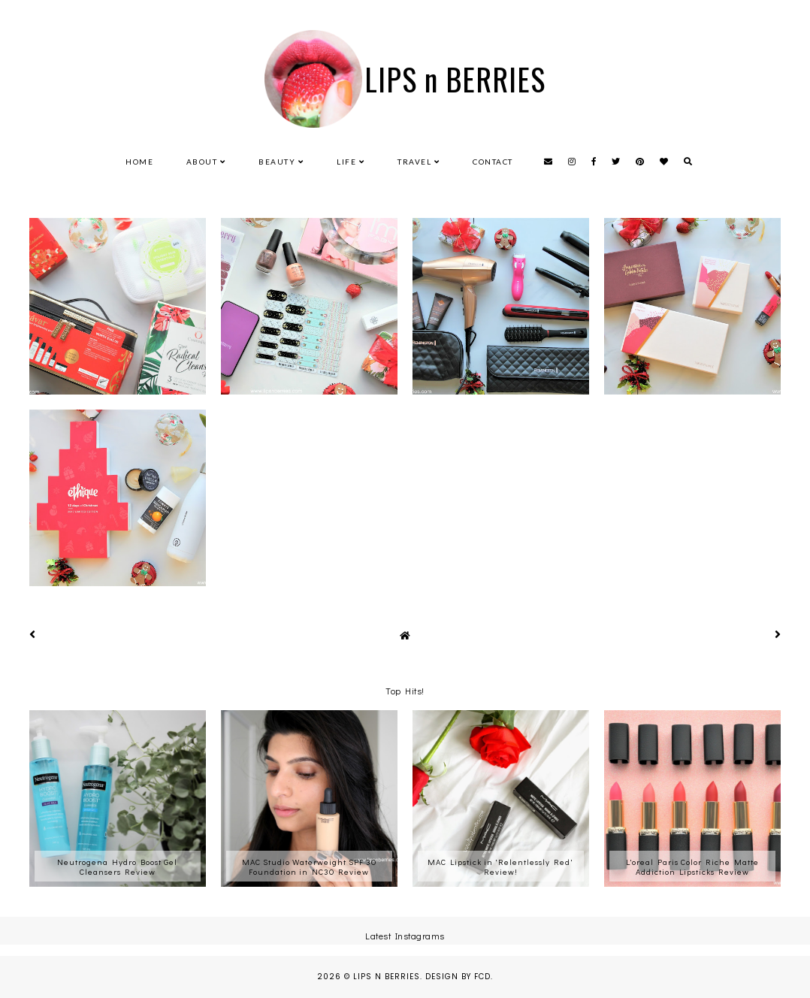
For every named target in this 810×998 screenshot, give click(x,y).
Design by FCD (458, 976)
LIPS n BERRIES (455, 78)
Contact (493, 161)
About (202, 161)
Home (139, 161)
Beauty (276, 161)
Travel (414, 161)
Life (346, 161)
